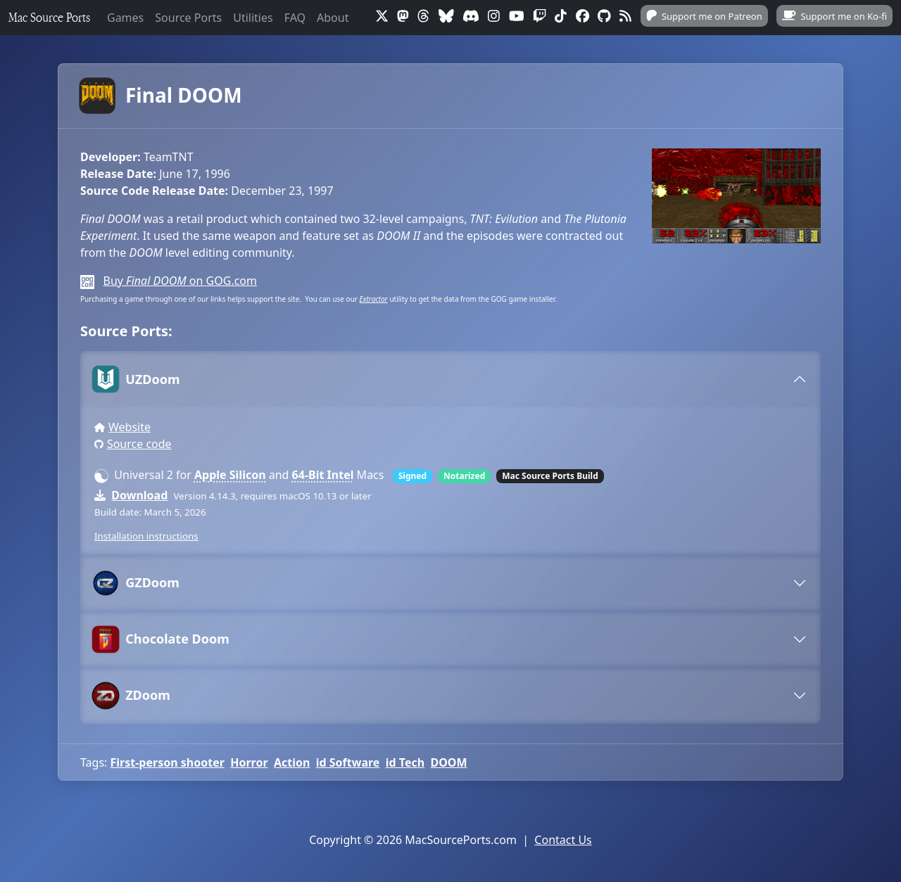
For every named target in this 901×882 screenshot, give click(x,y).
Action (292, 762)
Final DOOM (161, 95)
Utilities (252, 17)
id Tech (405, 762)
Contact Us (562, 840)
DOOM (448, 762)
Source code (139, 444)
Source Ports (188, 17)
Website (129, 427)
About (332, 17)
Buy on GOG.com (180, 280)
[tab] (450, 379)
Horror (248, 762)
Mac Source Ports (49, 17)
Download (139, 495)
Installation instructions (146, 536)
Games (125, 17)
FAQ (294, 17)
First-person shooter (168, 762)
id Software (348, 762)
